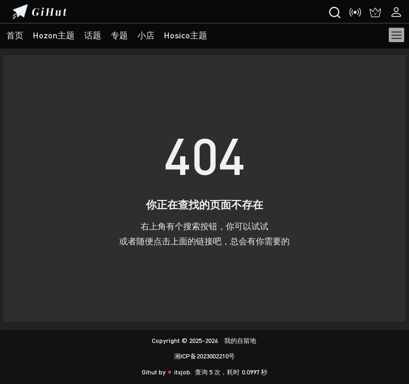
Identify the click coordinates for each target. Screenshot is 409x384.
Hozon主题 (54, 35)
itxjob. (183, 372)
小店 (145, 35)
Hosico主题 (185, 35)
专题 (119, 35)
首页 (14, 35)
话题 (92, 35)
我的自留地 (239, 341)
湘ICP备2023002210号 (204, 356)
